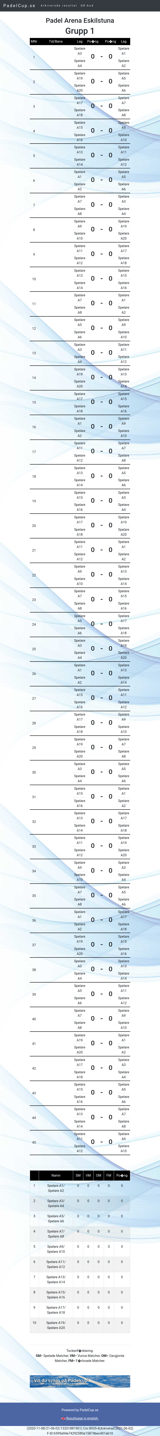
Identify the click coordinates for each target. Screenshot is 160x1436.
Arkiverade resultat (59, 5)
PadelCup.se (19, 5)
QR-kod (87, 5)
